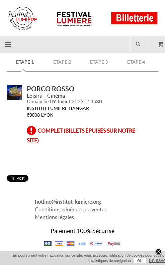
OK (140, 261)
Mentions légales (54, 217)
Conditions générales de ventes (71, 209)
